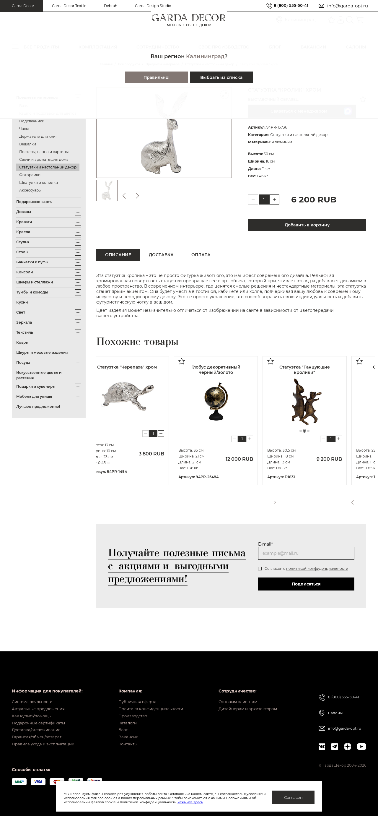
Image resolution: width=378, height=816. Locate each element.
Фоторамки (29, 175)
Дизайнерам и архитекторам (245, 697)
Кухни (22, 302)
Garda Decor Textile (69, 6)
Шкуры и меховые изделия (42, 352)
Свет (20, 312)
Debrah (110, 6)
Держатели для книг (38, 136)
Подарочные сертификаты (41, 716)
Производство (129, 707)
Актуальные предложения (40, 697)
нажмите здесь (221, 802)
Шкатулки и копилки (38, 182)
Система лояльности (34, 688)
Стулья (22, 242)
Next (363, 501)
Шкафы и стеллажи (34, 282)
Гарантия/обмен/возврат (39, 734)
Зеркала (24, 322)
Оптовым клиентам (235, 688)
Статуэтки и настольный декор (47, 167)
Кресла (23, 232)
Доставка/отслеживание (38, 725)
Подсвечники (31, 121)
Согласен (293, 797)
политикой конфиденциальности (317, 568)
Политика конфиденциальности (148, 697)
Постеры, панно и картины (44, 152)
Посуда (23, 362)
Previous (352, 501)
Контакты (123, 743)
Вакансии (123, 734)
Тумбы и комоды (32, 292)
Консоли (24, 272)
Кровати (24, 222)
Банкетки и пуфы (32, 262)
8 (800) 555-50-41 (288, 6)
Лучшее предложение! (38, 406)
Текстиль (24, 332)
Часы (24, 128)
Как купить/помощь (33, 707)
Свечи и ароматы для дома (44, 159)
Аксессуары (30, 190)
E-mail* (265, 544)
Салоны (335, 699)
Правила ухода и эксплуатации (46, 743)
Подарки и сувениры (36, 386)
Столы (22, 252)
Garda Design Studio (153, 6)
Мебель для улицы (34, 396)
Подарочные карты (34, 201)
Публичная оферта (133, 688)
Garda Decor (23, 6)
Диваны (23, 212)
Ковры (22, 342)
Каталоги (123, 716)
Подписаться (306, 584)
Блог (118, 725)
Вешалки (27, 144)
